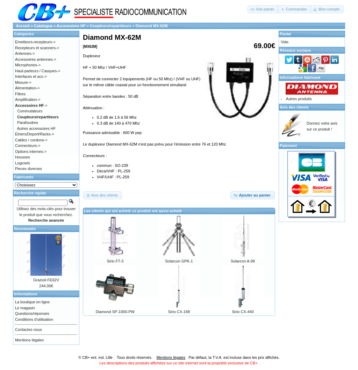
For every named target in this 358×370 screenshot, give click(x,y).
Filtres (20, 94)
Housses (22, 157)
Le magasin (25, 308)
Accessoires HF (71, 26)
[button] (263, 9)
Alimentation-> (27, 88)
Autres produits (299, 99)
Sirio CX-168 (179, 312)
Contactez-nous (28, 329)
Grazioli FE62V (46, 280)
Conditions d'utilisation (34, 319)
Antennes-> (25, 53)
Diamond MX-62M (152, 26)
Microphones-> (28, 65)
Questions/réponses (32, 313)
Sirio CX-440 (242, 312)
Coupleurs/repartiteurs (110, 26)
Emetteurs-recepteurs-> (35, 42)
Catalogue (43, 26)
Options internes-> (30, 151)
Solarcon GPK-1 (179, 261)
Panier (286, 34)
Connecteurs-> (27, 145)
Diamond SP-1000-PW (115, 312)
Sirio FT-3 (115, 261)
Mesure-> (23, 82)
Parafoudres (27, 122)
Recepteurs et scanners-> (37, 48)
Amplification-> (27, 99)
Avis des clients (294, 107)
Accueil (23, 26)
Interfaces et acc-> (31, 76)
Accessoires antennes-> (35, 59)
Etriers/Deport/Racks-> (34, 134)
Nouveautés (25, 229)
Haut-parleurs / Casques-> (37, 71)
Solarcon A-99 (243, 261)
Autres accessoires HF (36, 128)
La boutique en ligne (32, 302)
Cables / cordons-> (31, 140)
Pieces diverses (28, 168)
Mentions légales (29, 340)
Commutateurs (29, 111)
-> (31, 105)
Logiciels (22, 163)
